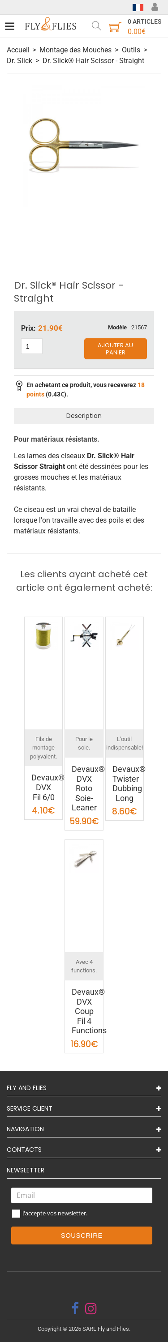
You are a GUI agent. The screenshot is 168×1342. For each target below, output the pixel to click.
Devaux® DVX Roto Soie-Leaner (88, 788)
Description (84, 415)
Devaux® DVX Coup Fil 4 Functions (89, 1011)
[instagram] (91, 1308)
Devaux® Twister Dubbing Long (129, 783)
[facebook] (75, 1308)
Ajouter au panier (115, 349)
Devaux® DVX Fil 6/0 (48, 787)
